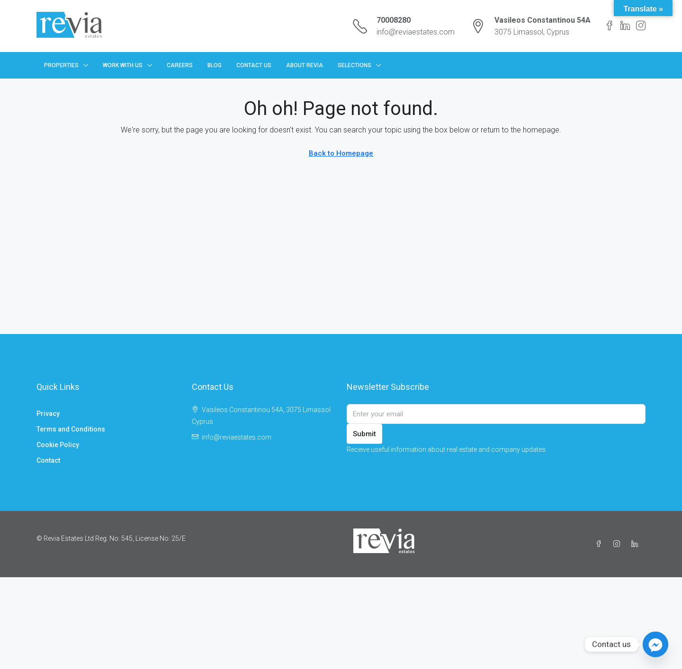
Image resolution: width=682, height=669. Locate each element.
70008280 (394, 20)
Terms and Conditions (70, 429)
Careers (180, 65)
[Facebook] (600, 544)
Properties (61, 65)
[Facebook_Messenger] (655, 644)
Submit (364, 434)
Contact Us (253, 65)
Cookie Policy (57, 445)
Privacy (48, 413)
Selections (354, 65)
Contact (48, 460)
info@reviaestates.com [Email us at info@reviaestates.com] (236, 437)
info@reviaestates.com (416, 31)
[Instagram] (618, 544)
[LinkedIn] (636, 544)
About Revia (304, 65)
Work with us (123, 65)
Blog (214, 65)
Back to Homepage (341, 153)
